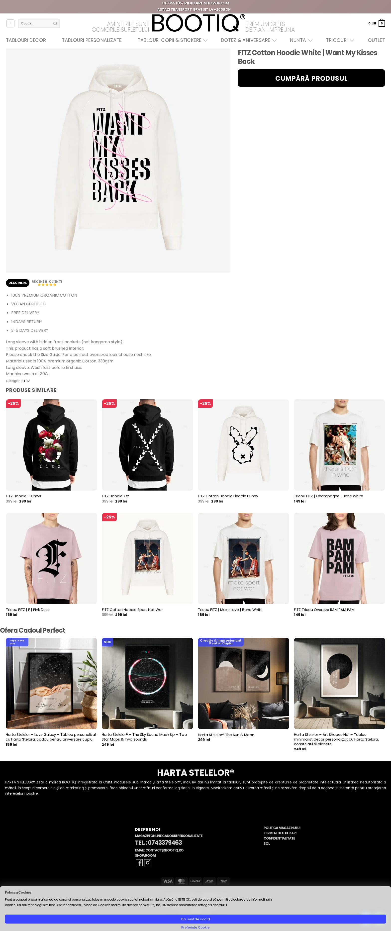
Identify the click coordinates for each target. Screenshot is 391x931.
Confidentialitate (279, 838)
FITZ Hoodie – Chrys (23, 496)
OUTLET (376, 40)
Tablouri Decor (26, 40)
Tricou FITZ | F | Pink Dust (27, 609)
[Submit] (55, 23)
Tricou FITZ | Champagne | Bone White (328, 496)
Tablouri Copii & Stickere (171, 40)
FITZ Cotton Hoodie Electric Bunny (228, 496)
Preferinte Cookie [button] (195, 927)
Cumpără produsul (311, 78)
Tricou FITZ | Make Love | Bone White (230, 609)
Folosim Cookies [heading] (18, 892)
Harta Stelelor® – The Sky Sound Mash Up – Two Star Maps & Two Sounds (144, 737)
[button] (376, 23)
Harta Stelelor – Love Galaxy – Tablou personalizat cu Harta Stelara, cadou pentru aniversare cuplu (51, 737)
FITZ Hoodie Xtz (115, 496)
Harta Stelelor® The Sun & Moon (226, 735)
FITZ (27, 381)
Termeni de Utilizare (280, 833)
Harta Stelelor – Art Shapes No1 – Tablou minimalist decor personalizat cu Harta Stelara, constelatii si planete (336, 739)
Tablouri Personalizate (91, 40)
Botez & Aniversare (247, 40)
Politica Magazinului (282, 828)
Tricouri (339, 40)
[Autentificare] (10, 23)
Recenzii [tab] (40, 281)
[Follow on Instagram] (147, 862)
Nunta (300, 40)
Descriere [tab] (17, 283)
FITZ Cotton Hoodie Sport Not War (132, 609)
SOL (267, 843)
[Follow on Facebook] (139, 862)
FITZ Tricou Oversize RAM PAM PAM (324, 609)
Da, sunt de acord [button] (195, 919)
